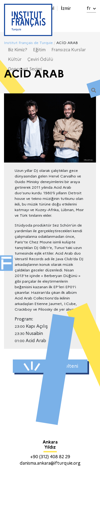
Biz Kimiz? (17, 49)
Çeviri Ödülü (40, 59)
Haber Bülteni (50, 366)
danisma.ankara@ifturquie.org (50, 463)
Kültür (15, 59)
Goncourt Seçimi (25, 69)
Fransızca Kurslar (68, 49)
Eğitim (39, 49)
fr (91, 8)
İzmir (66, 8)
